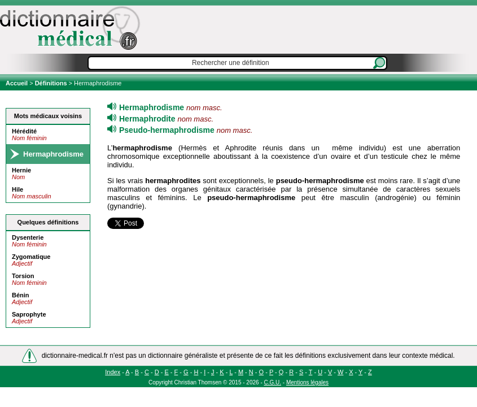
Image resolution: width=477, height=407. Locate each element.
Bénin (20, 295)
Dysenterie (27, 237)
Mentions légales (307, 382)
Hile (17, 189)
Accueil (17, 83)
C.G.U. (273, 382)
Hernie (21, 170)
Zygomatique (31, 256)
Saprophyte (29, 314)
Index (112, 372)
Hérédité (24, 131)
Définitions (51, 83)
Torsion (23, 275)
